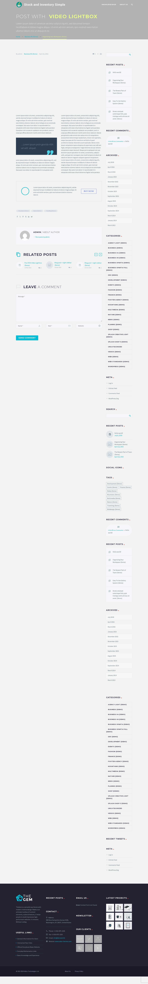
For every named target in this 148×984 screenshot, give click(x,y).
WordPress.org (114, 398)
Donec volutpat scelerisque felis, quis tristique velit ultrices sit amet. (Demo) (121, 115)
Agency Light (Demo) (117, 243)
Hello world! (117, 72)
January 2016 (112, 177)
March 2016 (111, 172)
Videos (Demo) (114, 352)
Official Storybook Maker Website (28, 947)
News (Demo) (113, 319)
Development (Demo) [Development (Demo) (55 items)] (114, 484)
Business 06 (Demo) (30, 54)
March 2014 (111, 216)
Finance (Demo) (115, 295)
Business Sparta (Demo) (119, 263)
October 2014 (112, 206)
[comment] (59, 308)
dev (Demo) (113, 275)
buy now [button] (89, 191)
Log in (111, 383)
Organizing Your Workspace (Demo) (119, 81)
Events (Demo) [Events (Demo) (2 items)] (112, 487)
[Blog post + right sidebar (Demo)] (50, 265)
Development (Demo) (117, 280)
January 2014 (112, 220)
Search (130, 54)
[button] (96, 254)
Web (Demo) (113, 357)
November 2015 (113, 186)
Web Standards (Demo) (118, 362)
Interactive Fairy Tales (24, 943)
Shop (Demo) (113, 329)
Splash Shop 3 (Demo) (118, 342)
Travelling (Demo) (51, 211)
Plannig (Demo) (115, 324)
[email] (59, 325)
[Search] (132, 4)
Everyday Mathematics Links (26, 951)
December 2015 (113, 182)
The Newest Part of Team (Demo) (119, 92)
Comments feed (114, 393)
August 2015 (112, 201)
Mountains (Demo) (24, 211)
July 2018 (111, 162)
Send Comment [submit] (27, 338)
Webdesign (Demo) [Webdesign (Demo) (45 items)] (113, 509)
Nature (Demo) (37, 211)
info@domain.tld (59, 938)
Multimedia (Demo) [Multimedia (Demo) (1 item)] (113, 498)
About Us (124, 4)
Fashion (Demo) (115, 290)
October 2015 (112, 191)
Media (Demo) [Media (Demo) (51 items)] (112, 491)
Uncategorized (115, 347)
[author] (29, 325)
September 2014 (113, 211)
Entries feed (113, 388)
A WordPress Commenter (115, 141)
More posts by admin (42, 237)
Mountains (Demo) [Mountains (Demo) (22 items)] (113, 495)
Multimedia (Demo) (116, 310)
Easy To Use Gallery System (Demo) (119, 102)
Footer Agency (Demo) (118, 300)
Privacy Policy (79, 971)
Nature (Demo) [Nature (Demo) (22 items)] (112, 502)
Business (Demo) (115, 248)
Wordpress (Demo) (116, 366)
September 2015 (113, 196)
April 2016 (111, 167)
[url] (89, 325)
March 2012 (111, 225)
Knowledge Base (109, 4)
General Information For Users (27, 939)
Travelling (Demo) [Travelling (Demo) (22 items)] (113, 506)
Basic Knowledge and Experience (28, 955)
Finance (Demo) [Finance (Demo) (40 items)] (125, 487)
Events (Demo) (114, 285)
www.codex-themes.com (63, 941)
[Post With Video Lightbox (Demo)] (20, 265)
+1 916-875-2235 (59, 931)
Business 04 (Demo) (116, 253)
